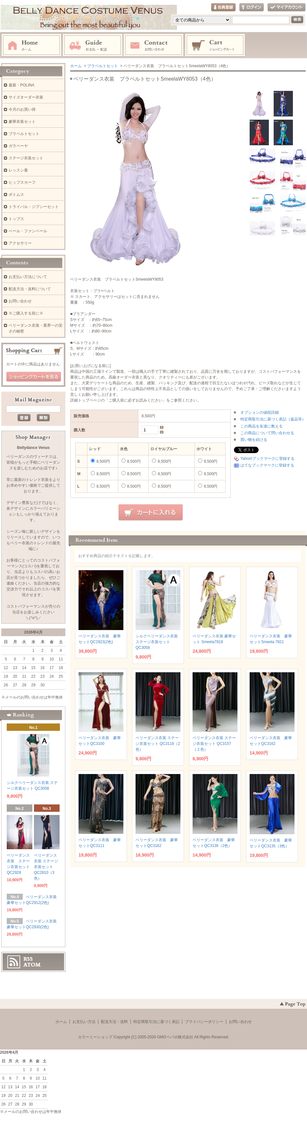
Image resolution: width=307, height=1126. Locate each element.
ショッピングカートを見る (33, 377)
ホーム (31, 45)
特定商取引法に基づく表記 (156, 1021)
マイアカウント (286, 7)
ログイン (251, 7)
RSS (28, 959)
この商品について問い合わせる (267, 433)
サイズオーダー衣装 (26, 97)
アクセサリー (20, 243)
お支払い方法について (28, 277)
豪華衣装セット (22, 121)
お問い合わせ (154, 45)
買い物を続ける (253, 439)
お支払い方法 (83, 1021)
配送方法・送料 (114, 1021)
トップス (16, 219)
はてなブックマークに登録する (267, 465)
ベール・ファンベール (28, 231)
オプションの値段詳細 (259, 412)
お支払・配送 (92, 45)
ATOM (32, 965)
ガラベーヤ (18, 146)
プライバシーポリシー (204, 1021)
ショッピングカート (215, 45)
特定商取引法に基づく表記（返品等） (273, 419)
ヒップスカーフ (22, 182)
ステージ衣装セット (26, 158)
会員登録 (223, 7)
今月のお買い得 (22, 109)
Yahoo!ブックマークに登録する (267, 458)
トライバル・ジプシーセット (34, 206)
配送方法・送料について (30, 289)
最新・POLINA (21, 85)
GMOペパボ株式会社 (175, 1037)
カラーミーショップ (95, 1037)
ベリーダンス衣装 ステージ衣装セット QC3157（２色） (214, 744)
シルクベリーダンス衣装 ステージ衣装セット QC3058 (157, 642)
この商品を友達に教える (261, 426)
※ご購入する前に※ (26, 313)
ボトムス (16, 194)
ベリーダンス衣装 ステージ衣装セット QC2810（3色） (46, 867)
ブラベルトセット (102, 66)
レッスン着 (18, 170)
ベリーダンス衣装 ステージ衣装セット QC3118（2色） (158, 744)
